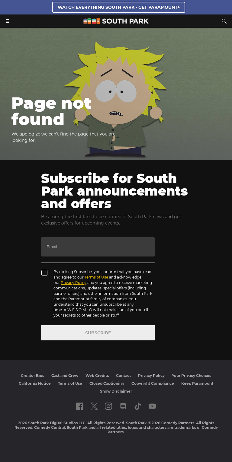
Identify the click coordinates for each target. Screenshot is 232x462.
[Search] (224, 21)
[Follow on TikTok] (137, 406)
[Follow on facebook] (79, 406)
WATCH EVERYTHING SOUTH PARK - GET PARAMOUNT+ (119, 7)
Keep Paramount (197, 383)
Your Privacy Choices (191, 375)
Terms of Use (96, 277)
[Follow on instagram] (108, 406)
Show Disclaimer (116, 391)
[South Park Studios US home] (116, 22)
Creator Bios (32, 375)
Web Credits (97, 375)
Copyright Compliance (152, 383)
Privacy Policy (73, 282)
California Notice (35, 383)
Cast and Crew (64, 375)
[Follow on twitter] (94, 406)
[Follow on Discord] (123, 406)
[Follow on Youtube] (152, 406)
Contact (123, 375)
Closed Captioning (106, 383)
